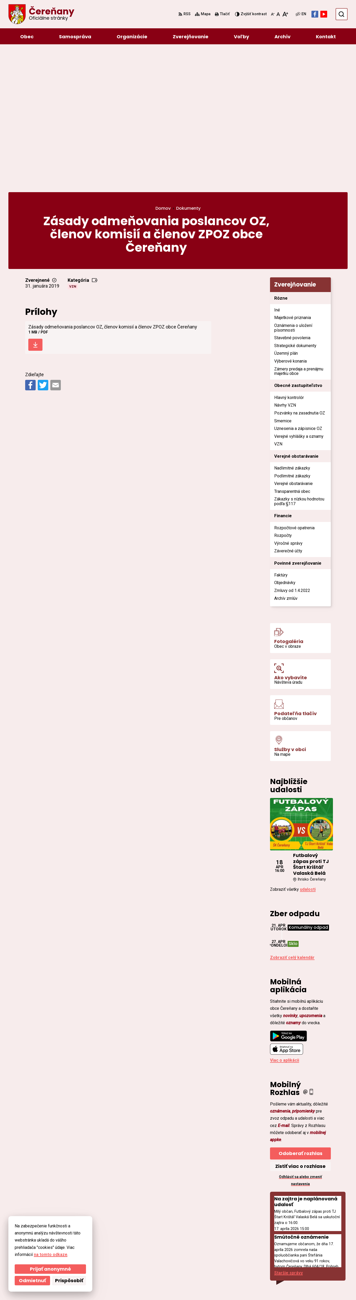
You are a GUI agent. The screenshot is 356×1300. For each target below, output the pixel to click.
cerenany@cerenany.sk (313, 1255)
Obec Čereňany (152, 1285)
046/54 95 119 (304, 1242)
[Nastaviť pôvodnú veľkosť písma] (278, 14)
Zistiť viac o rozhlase (300, 1026)
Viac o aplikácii (284, 920)
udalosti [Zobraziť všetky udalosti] (308, 749)
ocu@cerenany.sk (308, 1249)
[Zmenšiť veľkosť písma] (273, 14)
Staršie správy (288, 1133)
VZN (72, 147)
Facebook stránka (308, 1261)
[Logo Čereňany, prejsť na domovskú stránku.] (41, 14)
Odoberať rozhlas (300, 1014)
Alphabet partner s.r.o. (80, 1285)
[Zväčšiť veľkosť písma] (285, 14)
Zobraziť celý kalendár (292, 818)
